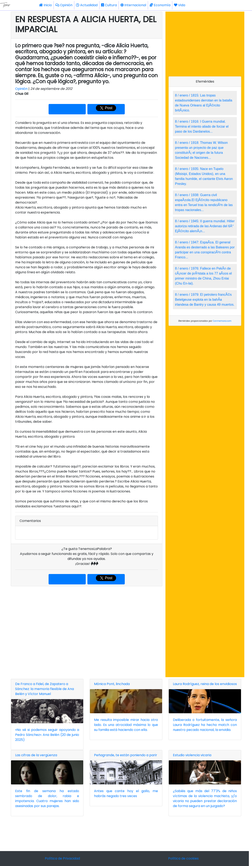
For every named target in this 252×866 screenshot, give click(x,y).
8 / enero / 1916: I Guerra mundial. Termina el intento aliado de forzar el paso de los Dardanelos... (202, 126)
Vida (179, 5)
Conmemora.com (222, 320)
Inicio (45, 5)
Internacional (133, 5)
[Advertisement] (86, 631)
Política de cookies (183, 858)
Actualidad (87, 5)
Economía (160, 5)
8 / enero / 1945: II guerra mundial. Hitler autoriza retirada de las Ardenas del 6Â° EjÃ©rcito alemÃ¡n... (205, 226)
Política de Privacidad (62, 858)
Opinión (63, 5)
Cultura (109, 5)
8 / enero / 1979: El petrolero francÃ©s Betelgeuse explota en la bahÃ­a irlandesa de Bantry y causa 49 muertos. (204, 299)
